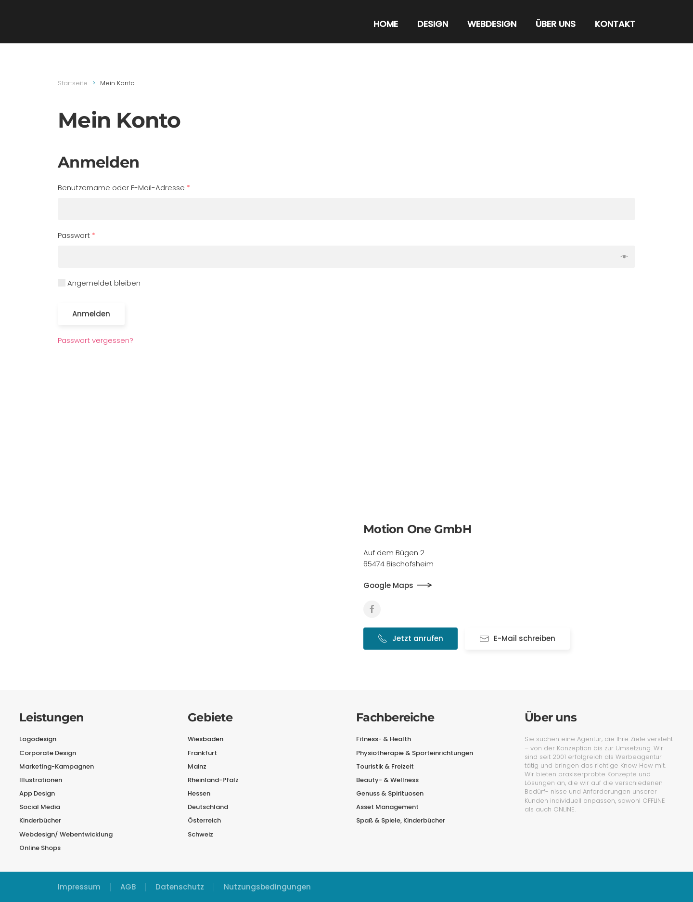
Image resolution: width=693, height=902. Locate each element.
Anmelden (91, 314)
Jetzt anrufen (410, 638)
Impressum (79, 887)
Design (432, 24)
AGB (128, 887)
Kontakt (615, 24)
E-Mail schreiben (517, 638)
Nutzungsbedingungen (267, 887)
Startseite (73, 83)
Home (385, 24)
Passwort (76, 235)
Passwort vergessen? (95, 340)
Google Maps (388, 585)
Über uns (556, 24)
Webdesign (491, 24)
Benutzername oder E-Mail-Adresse (124, 188)
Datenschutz (179, 887)
